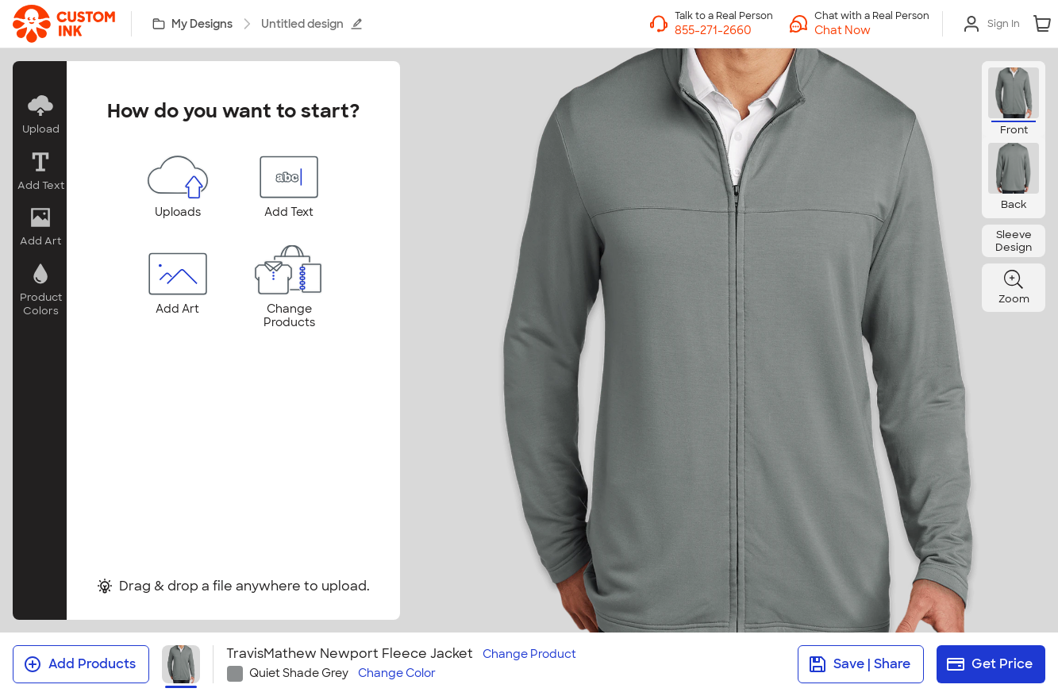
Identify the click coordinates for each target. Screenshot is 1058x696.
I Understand (529, 543)
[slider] (663, 324)
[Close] (864, 136)
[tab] (521, 474)
